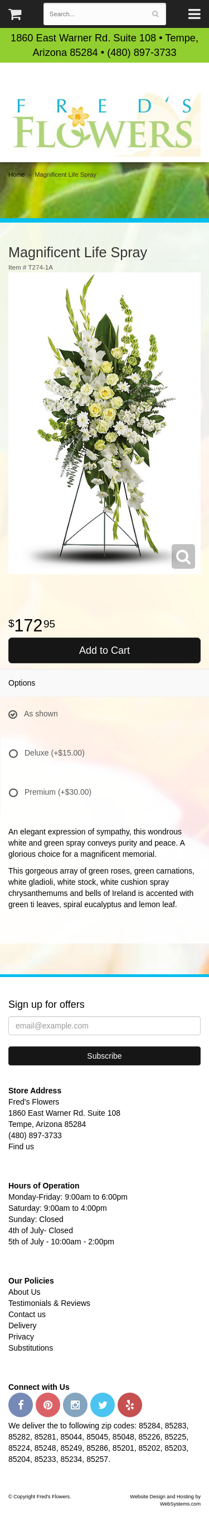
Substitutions (30, 1347)
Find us (21, 1146)
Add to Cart (104, 650)
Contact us (27, 1314)
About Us (24, 1291)
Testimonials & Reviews (49, 1303)
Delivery (22, 1325)
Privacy (21, 1336)
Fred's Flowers (104, 123)
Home (16, 174)
